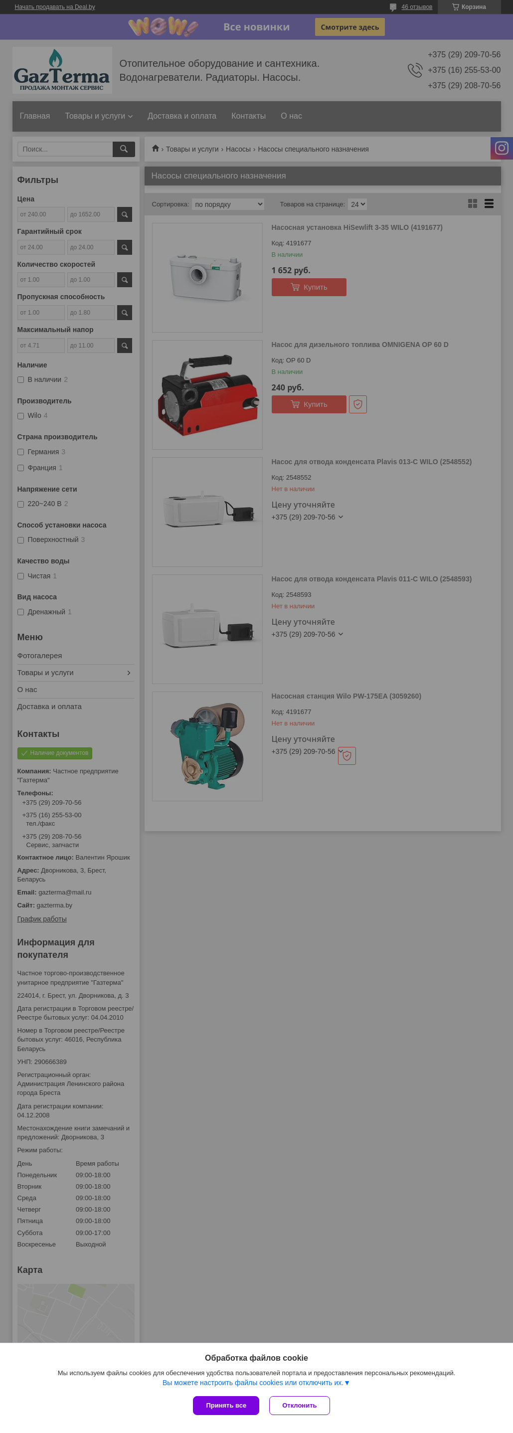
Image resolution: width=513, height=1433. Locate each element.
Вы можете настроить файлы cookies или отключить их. (253, 1383)
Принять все (226, 1405)
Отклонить (299, 1405)
